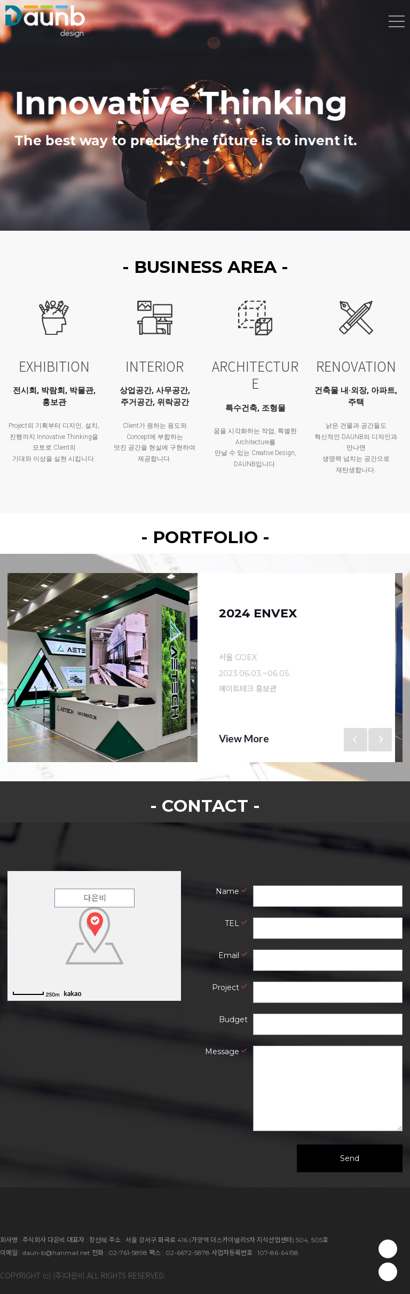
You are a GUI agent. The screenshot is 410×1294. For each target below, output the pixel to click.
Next (380, 739)
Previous (355, 739)
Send (349, 1158)
